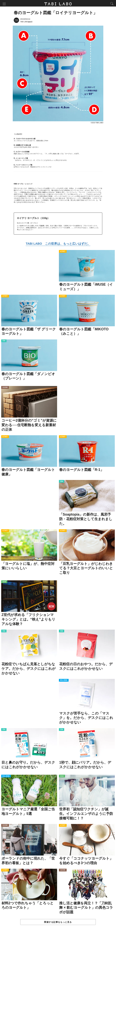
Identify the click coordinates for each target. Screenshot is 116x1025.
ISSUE (4, 582)
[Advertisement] (58, 978)
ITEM (3, 341)
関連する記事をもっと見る (58, 922)
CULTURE (5, 388)
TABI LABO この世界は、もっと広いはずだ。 (58, 244)
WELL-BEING (63, 681)
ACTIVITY (62, 252)
